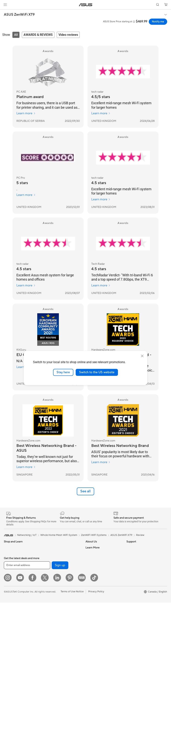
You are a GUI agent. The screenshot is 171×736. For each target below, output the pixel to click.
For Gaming (10, 582)
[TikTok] (94, 711)
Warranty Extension (97, 681)
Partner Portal (134, 565)
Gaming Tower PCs (14, 617)
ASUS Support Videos (98, 617)
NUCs (7, 623)
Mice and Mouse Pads (56, 629)
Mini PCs (9, 629)
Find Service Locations (98, 646)
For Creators (11, 571)
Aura (129, 623)
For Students (11, 576)
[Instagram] (8, 711)
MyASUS (91, 652)
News (89, 570)
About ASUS (93, 547)
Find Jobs (91, 553)
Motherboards (12, 652)
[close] (142, 356)
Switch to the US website (96, 372)
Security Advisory (96, 675)
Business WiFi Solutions (57, 605)
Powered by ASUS (136, 594)
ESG (128, 547)
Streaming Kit (52, 640)
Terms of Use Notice (72, 725)
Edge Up (131, 582)
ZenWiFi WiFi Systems (94, 535)
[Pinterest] (69, 711)
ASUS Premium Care (97, 605)
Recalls (90, 669)
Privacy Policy (96, 725)
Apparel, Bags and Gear (57, 646)
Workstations (11, 635)
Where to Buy (93, 582)
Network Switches (54, 599)
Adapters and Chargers (57, 652)
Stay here (63, 372)
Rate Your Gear (135, 599)
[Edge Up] (82, 711)
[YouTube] (20, 711)
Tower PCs (10, 611)
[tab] (15, 35)
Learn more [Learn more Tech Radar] (100, 285)
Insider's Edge (134, 588)
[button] (5, 4)
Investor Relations (96, 564)
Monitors (9, 594)
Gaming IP (50, 669)
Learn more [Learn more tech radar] (100, 113)
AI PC (129, 559)
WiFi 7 (47, 576)
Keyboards (50, 623)
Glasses (8, 640)
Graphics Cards (13, 670)
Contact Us (92, 634)
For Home (9, 559)
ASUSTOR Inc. (94, 588)
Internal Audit (93, 559)
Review (140, 535)
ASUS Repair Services (98, 611)
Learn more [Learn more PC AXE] (26, 113)
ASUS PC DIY (134, 570)
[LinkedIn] (57, 711)
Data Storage (51, 564)
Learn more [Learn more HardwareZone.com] (26, 467)
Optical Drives (52, 559)
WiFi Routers (51, 588)
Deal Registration (95, 640)
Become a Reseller (136, 576)
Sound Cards (51, 553)
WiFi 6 (47, 582)
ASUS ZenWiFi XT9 (19, 15)
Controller (50, 663)
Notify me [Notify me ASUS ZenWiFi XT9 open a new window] (158, 21)
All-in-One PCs (12, 606)
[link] (85, 4)
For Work (9, 565)
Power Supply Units (55, 547)
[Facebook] (32, 711)
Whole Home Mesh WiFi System (62, 594)
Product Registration (97, 657)
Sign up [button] (60, 699)
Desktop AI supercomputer (59, 611)
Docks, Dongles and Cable (59, 658)
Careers (90, 593)
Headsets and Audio (55, 634)
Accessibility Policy (137, 605)
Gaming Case (11, 658)
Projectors (10, 600)
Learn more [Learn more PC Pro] (26, 195)
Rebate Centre (94, 663)
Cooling (8, 664)
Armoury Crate (135, 617)
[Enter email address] (27, 699)
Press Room (92, 576)
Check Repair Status (97, 623)
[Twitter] (45, 711)
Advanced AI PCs (136, 611)
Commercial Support (97, 628)
